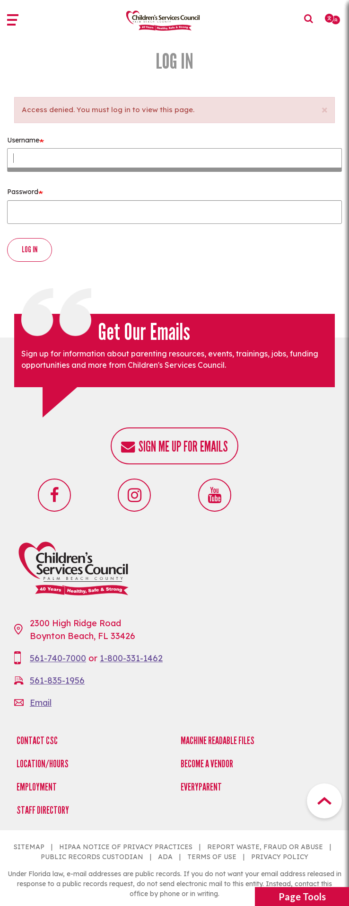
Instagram (134, 495)
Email (41, 702)
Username (23, 140)
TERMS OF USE (211, 856)
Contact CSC (37, 740)
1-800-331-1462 (131, 658)
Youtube (214, 495)
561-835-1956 (57, 680)
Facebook (54, 495)
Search (311, 25)
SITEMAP (29, 847)
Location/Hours (43, 763)
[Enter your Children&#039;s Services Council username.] (174, 160)
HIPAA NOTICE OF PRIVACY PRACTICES (125, 847)
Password (22, 191)
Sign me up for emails (183, 446)
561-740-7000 (58, 658)
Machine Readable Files (217, 740)
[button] (324, 107)
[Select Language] (333, 19)
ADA (165, 856)
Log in (29, 249)
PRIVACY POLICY (279, 856)
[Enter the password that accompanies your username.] (174, 212)
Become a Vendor (207, 763)
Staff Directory (43, 810)
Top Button (324, 800)
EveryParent (201, 787)
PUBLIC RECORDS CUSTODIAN (92, 856)
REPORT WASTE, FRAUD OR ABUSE (265, 847)
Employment (37, 787)
